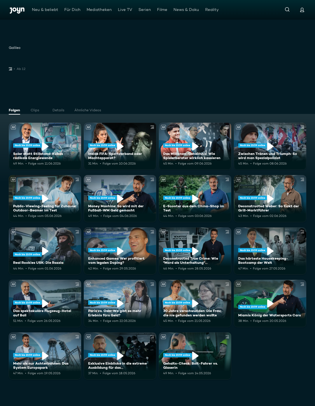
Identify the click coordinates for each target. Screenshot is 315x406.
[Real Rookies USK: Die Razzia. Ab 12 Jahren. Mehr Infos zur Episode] (45, 251)
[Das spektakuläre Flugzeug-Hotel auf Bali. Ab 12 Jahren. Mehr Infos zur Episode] (45, 303)
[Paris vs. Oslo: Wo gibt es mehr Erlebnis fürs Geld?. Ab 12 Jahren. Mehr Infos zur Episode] (120, 303)
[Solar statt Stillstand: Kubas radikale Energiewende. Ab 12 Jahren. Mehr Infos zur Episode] (45, 146)
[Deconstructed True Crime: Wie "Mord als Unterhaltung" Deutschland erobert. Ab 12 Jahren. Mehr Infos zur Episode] (195, 251)
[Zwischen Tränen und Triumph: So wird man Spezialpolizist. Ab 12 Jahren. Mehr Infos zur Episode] (270, 146)
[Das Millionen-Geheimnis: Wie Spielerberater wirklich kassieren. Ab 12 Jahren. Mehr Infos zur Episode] (195, 146)
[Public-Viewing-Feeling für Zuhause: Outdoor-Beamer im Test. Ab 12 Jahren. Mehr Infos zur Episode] (45, 198)
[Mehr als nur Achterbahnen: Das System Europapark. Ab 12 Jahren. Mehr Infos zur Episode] (45, 355)
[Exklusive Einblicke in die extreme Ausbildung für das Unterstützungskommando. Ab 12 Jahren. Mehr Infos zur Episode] (120, 355)
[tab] (15, 111)
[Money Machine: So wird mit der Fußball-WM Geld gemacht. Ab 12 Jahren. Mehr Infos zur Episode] (120, 198)
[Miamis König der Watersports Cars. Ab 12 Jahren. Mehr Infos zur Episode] (270, 303)
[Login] (302, 10)
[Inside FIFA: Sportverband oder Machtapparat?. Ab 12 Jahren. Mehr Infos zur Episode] (120, 146)
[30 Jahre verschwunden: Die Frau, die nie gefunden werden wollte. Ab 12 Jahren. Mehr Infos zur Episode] (195, 303)
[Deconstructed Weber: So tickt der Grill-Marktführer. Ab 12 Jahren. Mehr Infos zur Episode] (270, 198)
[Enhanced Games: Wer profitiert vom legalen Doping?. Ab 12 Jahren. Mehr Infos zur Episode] (120, 251)
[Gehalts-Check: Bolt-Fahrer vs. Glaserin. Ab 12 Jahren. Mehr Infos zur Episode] (195, 355)
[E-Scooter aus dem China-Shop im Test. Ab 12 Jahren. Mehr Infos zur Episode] (195, 198)
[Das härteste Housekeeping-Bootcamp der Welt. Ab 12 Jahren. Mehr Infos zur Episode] (270, 251)
